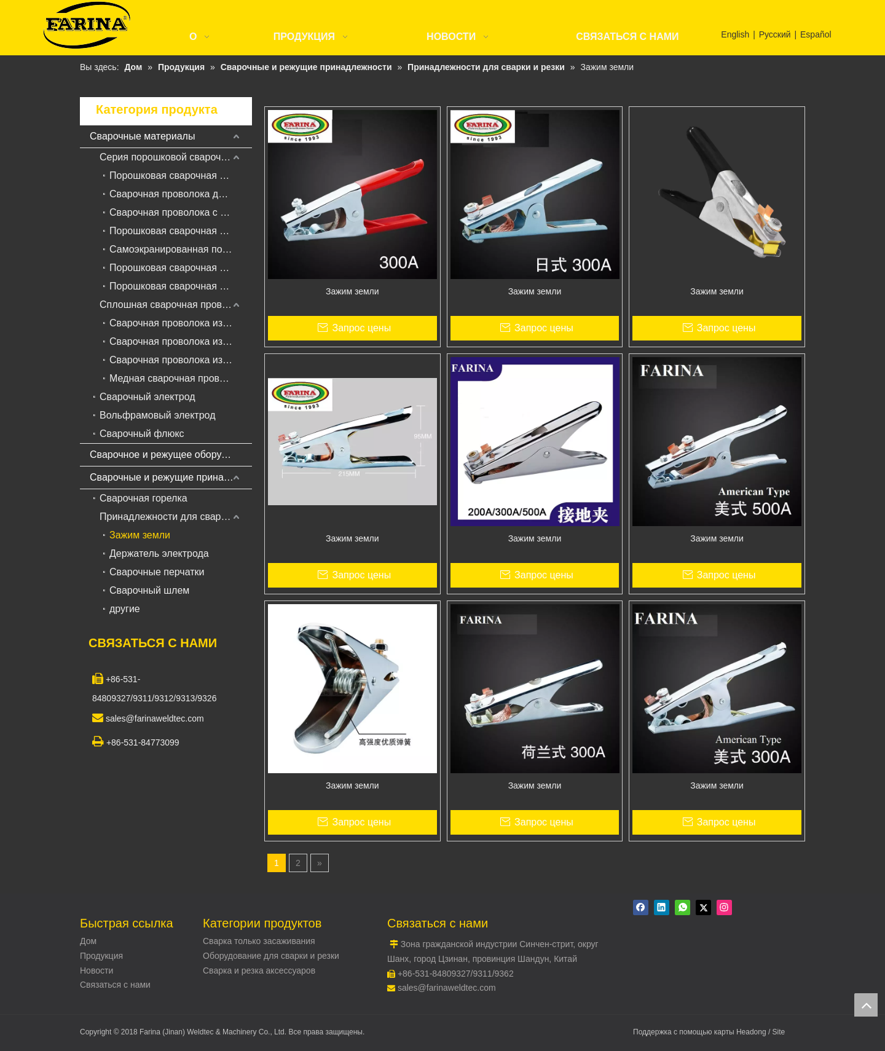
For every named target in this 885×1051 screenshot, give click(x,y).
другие (124, 609)
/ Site (776, 1032)
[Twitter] (703, 907)
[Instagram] (724, 907)
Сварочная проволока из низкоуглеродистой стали (180, 323)
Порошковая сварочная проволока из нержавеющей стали (180, 267)
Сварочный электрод (147, 397)
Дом (88, 941)
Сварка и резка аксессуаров (259, 970)
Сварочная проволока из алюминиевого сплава (180, 360)
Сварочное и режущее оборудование (171, 454)
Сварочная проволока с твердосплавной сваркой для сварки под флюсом (180, 212)
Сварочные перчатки (157, 572)
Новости (96, 970)
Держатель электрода (159, 553)
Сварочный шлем (149, 590)
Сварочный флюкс (142, 433)
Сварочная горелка (143, 498)
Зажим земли (139, 535)
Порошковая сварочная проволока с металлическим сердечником (180, 231)
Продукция (101, 956)
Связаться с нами (115, 985)
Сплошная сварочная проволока (174, 304)
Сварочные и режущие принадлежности (171, 477)
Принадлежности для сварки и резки (176, 516)
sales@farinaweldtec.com (447, 988)
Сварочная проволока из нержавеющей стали (180, 341)
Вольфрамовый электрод (157, 415)
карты (725, 1032)
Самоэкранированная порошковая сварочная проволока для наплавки (180, 249)
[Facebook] (640, 907)
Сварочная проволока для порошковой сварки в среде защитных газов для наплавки (180, 194)
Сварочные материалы (142, 136)
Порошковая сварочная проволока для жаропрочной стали (180, 286)
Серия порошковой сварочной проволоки (176, 157)
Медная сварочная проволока (177, 378)
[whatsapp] (682, 907)
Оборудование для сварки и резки (271, 956)
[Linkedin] (661, 907)
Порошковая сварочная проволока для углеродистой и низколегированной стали (180, 175)
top (866, 1005)
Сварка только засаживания (259, 941)
